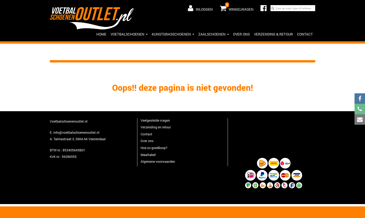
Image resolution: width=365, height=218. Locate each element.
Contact (305, 34)
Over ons (241, 34)
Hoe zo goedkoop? (154, 148)
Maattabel (148, 155)
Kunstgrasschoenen (173, 34)
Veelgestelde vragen (155, 120)
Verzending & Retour (273, 34)
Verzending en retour (156, 127)
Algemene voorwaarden (158, 161)
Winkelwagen (236, 7)
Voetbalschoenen (129, 34)
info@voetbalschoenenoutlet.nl (76, 132)
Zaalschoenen (213, 34)
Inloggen (200, 8)
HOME (101, 34)
